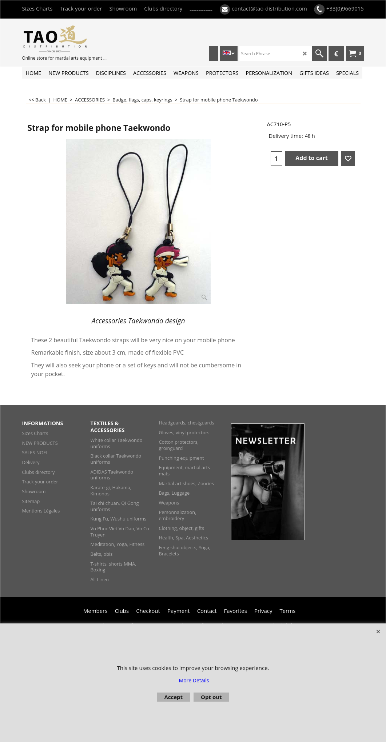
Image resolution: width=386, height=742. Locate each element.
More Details (194, 680)
